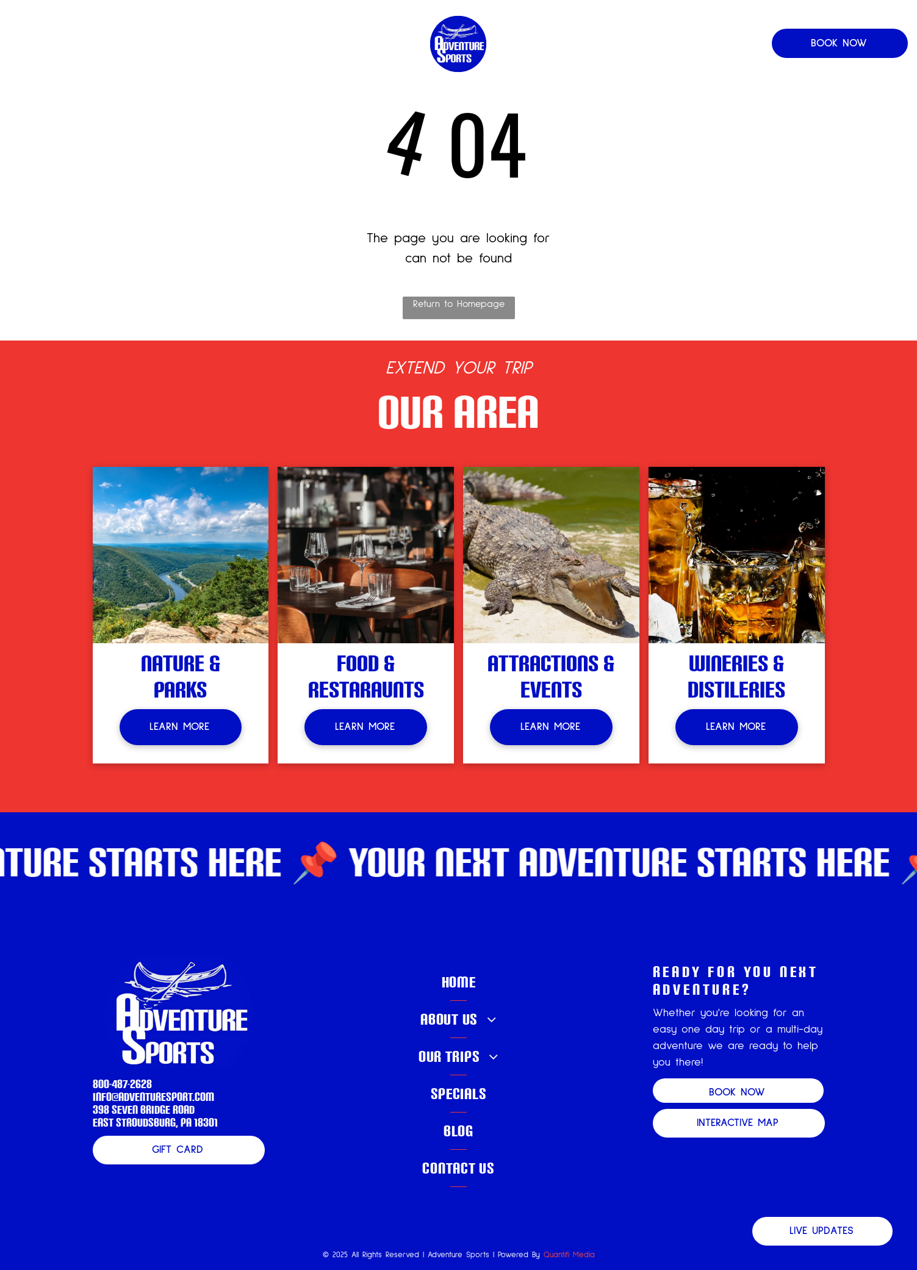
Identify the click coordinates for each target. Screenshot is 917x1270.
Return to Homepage (459, 304)
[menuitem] (211, 44)
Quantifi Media (569, 1255)
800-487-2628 (122, 1083)
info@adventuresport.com (153, 1096)
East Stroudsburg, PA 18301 (155, 1122)
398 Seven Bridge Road (144, 1109)
